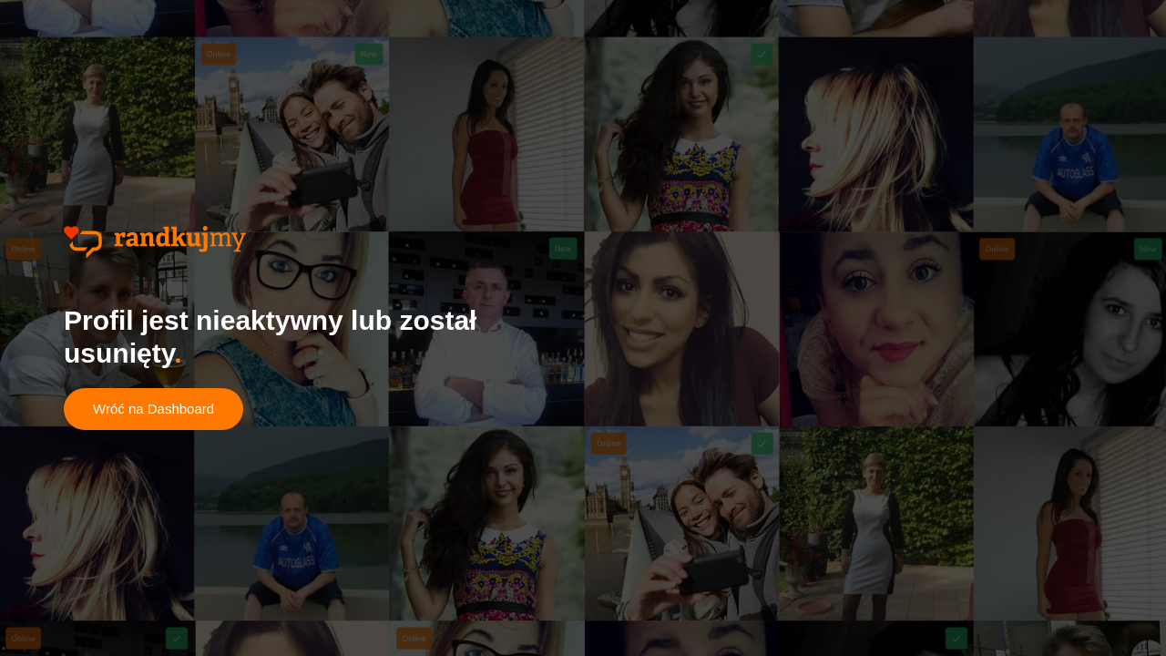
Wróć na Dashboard (153, 408)
